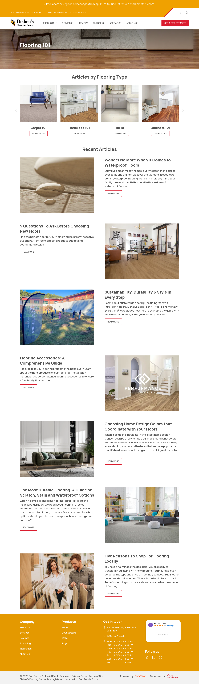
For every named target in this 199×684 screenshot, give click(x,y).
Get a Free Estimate (175, 23)
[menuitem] (50, 23)
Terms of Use (96, 676)
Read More (113, 193)
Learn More (38, 133)
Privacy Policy (79, 676)
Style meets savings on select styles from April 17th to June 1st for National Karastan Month (99, 4)
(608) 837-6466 (79, 12)
